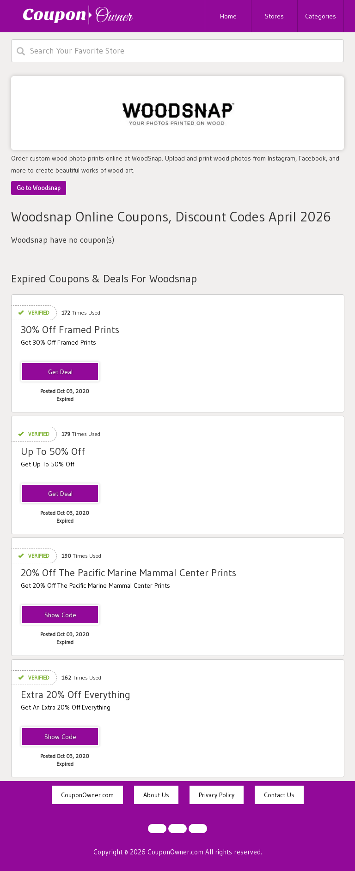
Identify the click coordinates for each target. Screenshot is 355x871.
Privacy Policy (216, 795)
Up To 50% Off (53, 451)
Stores (274, 16)
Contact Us (279, 795)
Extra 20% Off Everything (75, 694)
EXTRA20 (60, 737)
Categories (320, 16)
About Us (156, 795)
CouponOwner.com (87, 795)
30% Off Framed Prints (70, 329)
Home (228, 16)
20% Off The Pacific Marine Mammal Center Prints (128, 573)
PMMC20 (60, 615)
